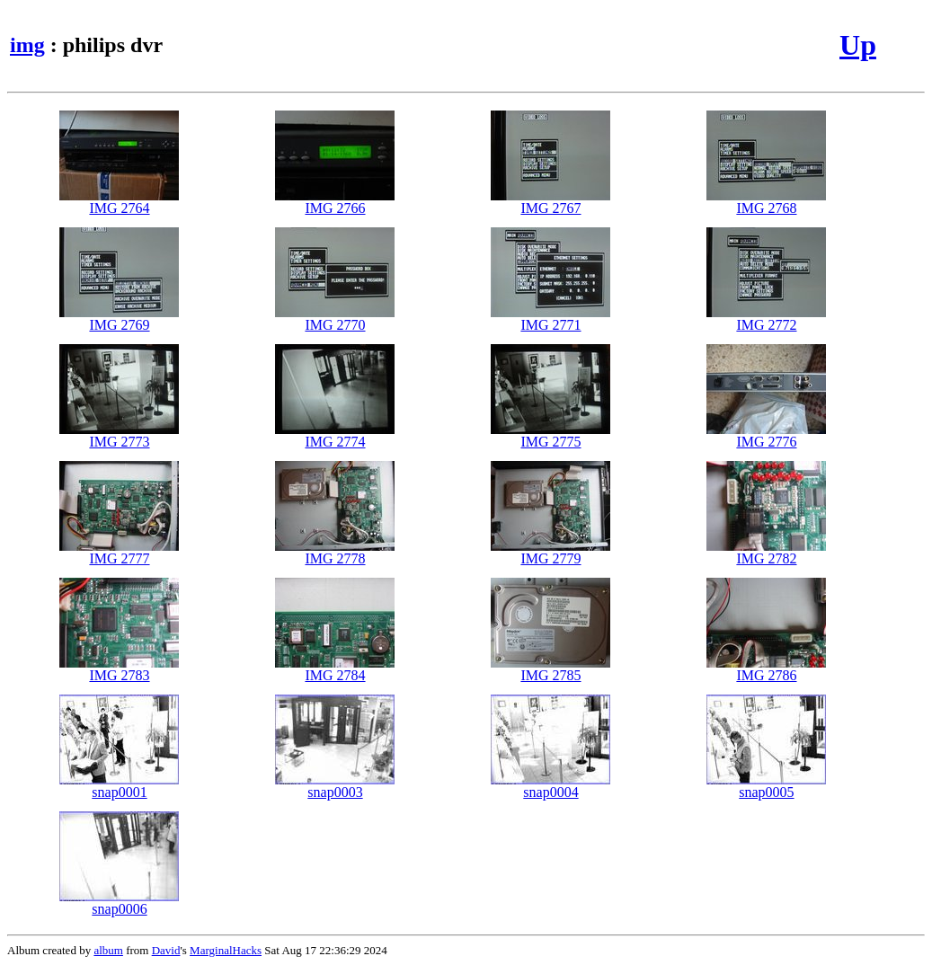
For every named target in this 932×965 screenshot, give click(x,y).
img (27, 45)
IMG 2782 (766, 552)
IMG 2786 (766, 669)
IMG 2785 (550, 669)
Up (857, 45)
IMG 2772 (766, 318)
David (166, 950)
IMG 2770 (335, 318)
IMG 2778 (335, 552)
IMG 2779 (550, 552)
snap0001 (119, 786)
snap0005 (766, 786)
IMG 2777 (119, 552)
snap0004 (550, 786)
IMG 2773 (119, 435)
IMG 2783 (119, 669)
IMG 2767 (550, 202)
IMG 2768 (766, 202)
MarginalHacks (226, 950)
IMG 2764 (119, 202)
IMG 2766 (335, 202)
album (108, 950)
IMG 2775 (550, 435)
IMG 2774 (335, 435)
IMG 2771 (550, 318)
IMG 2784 (335, 669)
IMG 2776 (766, 435)
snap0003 (335, 786)
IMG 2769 (119, 318)
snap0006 (119, 902)
